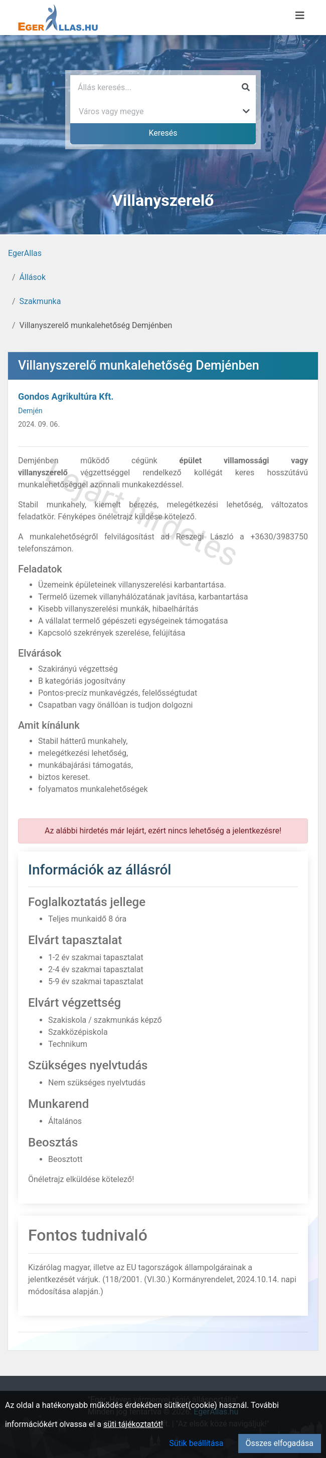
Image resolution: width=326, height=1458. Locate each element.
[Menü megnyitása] (300, 16)
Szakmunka (40, 301)
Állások (33, 277)
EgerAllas (25, 253)
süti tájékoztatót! (133, 1424)
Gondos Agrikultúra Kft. (66, 396)
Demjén (30, 411)
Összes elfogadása (279, 1443)
